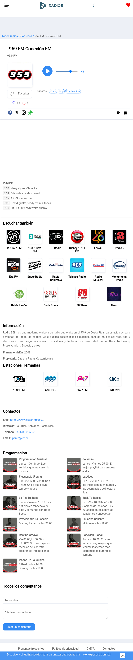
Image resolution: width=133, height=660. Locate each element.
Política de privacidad (65, 648)
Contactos (109, 648)
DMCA (90, 648)
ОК (123, 655)
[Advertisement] (66, 26)
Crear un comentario (19, 627)
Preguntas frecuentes (31, 648)
